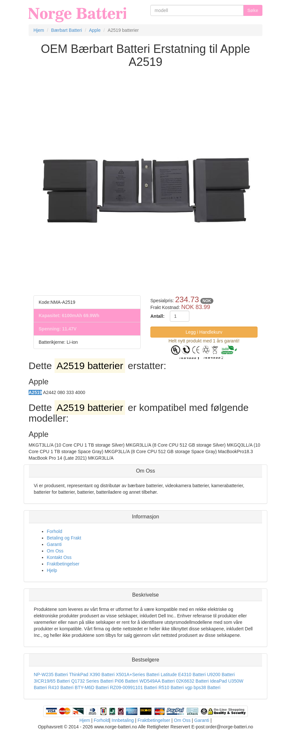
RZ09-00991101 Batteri (133, 687)
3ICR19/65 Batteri (52, 681)
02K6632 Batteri (193, 681)
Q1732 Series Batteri (92, 681)
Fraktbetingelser (63, 563)
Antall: (157, 316)
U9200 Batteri (221, 674)
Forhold (54, 531)
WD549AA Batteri (157, 681)
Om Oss (55, 550)
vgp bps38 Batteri (203, 687)
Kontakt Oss (59, 557)
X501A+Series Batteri (137, 674)
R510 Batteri (171, 687)
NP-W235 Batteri (51, 674)
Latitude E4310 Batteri (183, 674)
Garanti (54, 544)
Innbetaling (123, 720)
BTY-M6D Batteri (92, 687)
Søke (252, 10)
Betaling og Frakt (64, 537)
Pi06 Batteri (126, 681)
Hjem (84, 720)
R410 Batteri (60, 687)
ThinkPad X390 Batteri (92, 674)
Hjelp (52, 570)
